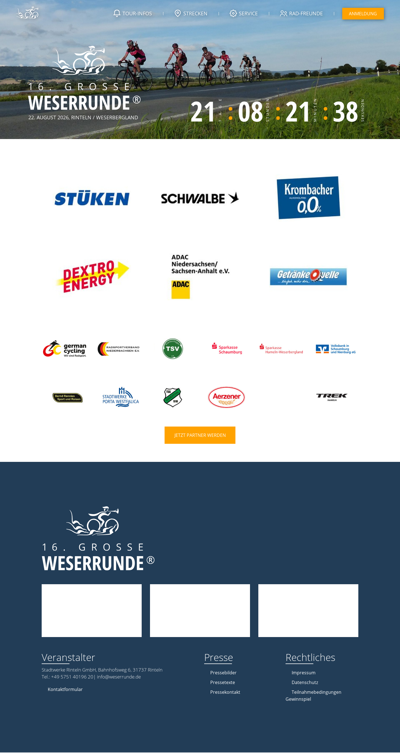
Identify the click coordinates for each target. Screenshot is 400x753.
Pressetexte (222, 683)
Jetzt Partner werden (200, 436)
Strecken (190, 14)
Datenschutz (305, 683)
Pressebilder (223, 673)
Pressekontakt (225, 693)
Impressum (304, 673)
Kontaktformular (65, 690)
